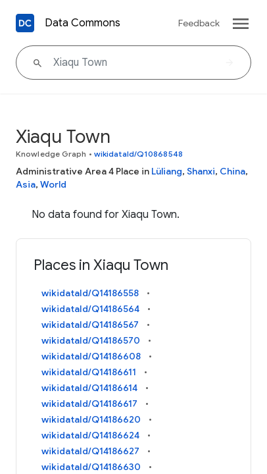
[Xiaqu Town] (133, 62)
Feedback (199, 23)
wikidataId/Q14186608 (91, 356)
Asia (26, 184)
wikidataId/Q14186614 (89, 388)
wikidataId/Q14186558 (90, 293)
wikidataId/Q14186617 (89, 403)
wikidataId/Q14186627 (90, 451)
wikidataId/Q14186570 (90, 340)
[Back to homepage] (25, 23)
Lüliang (166, 171)
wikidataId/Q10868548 (138, 154)
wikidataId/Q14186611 (88, 372)
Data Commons (82, 23)
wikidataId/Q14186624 (90, 435)
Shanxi (201, 171)
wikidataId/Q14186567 (90, 324)
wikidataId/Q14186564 (90, 309)
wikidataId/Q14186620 (91, 419)
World (53, 184)
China (232, 171)
